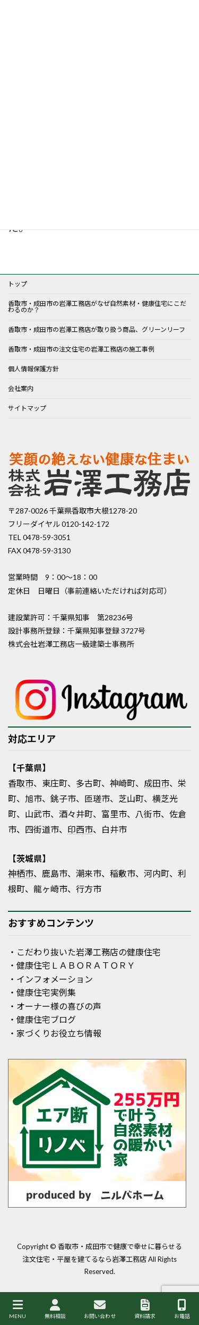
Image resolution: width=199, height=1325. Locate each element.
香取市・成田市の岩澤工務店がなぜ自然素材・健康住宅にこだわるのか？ (97, 307)
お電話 (182, 1309)
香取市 (20, 783)
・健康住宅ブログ (42, 1019)
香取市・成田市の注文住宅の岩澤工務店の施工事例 (81, 349)
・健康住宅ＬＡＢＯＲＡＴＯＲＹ (71, 965)
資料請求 (144, 1309)
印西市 (80, 829)
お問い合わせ (100, 1309)
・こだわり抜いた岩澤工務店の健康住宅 (84, 952)
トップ (17, 284)
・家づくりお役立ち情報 (54, 1033)
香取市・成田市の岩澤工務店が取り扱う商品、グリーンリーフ (96, 330)
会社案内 (20, 388)
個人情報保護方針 (33, 369)
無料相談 (55, 1309)
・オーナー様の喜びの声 (54, 1006)
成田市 (156, 783)
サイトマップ (27, 408)
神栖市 (20, 873)
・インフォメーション (50, 979)
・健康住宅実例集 (42, 992)
